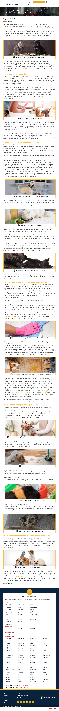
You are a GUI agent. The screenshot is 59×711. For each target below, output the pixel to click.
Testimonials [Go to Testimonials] (47, 5)
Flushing (20, 628)
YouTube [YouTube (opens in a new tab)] (27, 702)
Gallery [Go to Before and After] (37, 5)
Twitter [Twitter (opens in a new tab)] (24, 702)
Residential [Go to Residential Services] (24, 5)
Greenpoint (20, 621)
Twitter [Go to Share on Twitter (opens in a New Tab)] (8, 21)
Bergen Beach (9, 609)
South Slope (32, 612)
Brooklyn (8, 614)
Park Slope (32, 605)
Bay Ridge (8, 605)
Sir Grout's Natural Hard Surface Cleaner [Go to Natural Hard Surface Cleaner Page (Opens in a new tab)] (27, 311)
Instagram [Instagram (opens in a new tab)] (18, 702)
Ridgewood (32, 628)
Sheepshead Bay (33, 611)
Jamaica (20, 630)
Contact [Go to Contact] (53, 5)
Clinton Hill (8, 619)
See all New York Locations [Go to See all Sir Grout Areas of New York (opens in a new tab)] (28, 685)
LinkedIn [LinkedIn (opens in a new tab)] (30, 702)
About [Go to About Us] (41, 5)
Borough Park (9, 612)
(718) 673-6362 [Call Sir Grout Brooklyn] (51, 2)
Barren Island (9, 604)
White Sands (32, 617)
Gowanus (20, 619)
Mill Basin (32, 604)
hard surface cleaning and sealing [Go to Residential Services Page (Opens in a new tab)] (27, 68)
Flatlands (20, 612)
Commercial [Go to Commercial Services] (31, 5)
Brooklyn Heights (9, 616)
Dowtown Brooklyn (22, 605)
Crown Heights (21, 604)
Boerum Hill (8, 611)
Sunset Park (32, 616)
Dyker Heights (21, 609)
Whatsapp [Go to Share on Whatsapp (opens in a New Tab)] (9, 21)
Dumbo (19, 607)
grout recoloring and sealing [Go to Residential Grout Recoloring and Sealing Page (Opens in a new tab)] (24, 392)
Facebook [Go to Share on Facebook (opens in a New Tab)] (6, 21)
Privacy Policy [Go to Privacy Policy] (38, 708)
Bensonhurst (8, 607)
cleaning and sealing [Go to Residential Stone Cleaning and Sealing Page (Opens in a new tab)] (48, 391)
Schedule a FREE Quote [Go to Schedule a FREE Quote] (39, 2)
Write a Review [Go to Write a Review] (29, 2)
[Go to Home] (11, 4)
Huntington (8, 634)
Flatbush (20, 611)
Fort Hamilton (21, 616)
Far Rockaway (9, 630)
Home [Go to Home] (5, 693)
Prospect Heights (33, 607)
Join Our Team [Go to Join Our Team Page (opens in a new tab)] (21, 698)
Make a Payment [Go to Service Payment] (22, 696)
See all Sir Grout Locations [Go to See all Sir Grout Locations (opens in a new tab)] (23, 687)
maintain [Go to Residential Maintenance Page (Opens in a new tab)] (6, 278)
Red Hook (32, 609)
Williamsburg (33, 619)
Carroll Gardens (9, 617)
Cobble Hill (8, 621)
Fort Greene (20, 614)
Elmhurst (8, 628)
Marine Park (20, 623)
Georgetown (21, 617)
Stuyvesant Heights (34, 614)
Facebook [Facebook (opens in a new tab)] (21, 702)
